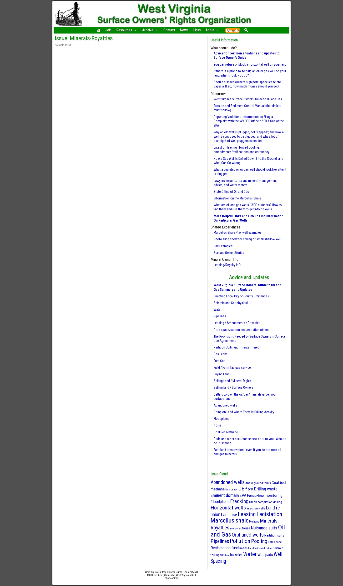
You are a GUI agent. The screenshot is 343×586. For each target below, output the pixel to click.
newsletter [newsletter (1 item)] (235, 528)
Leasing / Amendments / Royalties (237, 323)
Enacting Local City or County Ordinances (241, 296)
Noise (218, 425)
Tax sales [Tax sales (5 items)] (236, 555)
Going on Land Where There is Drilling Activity (244, 412)
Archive (150, 30)
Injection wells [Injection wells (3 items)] (256, 508)
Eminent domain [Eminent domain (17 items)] (225, 495)
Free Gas (219, 361)
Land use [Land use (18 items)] (229, 514)
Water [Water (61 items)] (250, 554)
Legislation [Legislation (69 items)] (269, 514)
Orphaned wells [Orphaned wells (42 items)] (248, 535)
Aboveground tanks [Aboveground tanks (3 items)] (258, 483)
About (213, 30)
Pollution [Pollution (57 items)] (240, 541)
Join (108, 30)
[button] (246, 30)
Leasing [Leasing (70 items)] (247, 514)
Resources (126, 30)
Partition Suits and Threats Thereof (237, 347)
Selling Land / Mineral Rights (233, 381)
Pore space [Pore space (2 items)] (275, 542)
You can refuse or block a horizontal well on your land (250, 64)
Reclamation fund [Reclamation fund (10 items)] (225, 547)
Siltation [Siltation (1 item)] (224, 555)
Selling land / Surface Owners (233, 387)
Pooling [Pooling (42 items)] (259, 541)
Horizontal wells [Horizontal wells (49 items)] (228, 507)
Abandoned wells (225, 405)
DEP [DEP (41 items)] (242, 489)
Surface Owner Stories (229, 253)
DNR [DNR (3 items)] (250, 489)
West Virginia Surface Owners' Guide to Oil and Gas (248, 99)
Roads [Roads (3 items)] (243, 548)
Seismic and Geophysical (231, 303)
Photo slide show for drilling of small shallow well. (248, 239)
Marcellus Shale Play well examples (238, 232)
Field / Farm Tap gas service (232, 367)
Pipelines (220, 316)
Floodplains (221, 419)
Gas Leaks (220, 354)
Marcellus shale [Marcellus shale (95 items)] (229, 520)
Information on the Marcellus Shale (237, 198)
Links (197, 30)
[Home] (98, 30)
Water (218, 309)
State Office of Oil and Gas (231, 192)
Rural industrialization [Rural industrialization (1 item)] (260, 548)
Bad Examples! (223, 246)
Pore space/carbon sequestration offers (241, 330)
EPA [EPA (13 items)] (243, 495)
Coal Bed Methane (226, 432)
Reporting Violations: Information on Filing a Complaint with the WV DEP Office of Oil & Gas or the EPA (249, 121)
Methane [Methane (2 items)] (254, 521)
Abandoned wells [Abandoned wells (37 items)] (228, 482)
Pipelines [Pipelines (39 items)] (220, 541)
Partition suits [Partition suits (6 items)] (274, 535)
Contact (169, 30)
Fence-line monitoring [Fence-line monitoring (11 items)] (264, 495)
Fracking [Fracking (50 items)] (239, 501)
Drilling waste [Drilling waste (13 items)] (265, 488)
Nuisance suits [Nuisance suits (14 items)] (264, 527)
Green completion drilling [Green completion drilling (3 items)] (265, 502)
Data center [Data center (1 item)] (231, 489)
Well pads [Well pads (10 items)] (265, 554)
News (184, 30)
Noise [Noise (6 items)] (246, 528)
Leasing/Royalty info (228, 265)
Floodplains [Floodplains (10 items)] (220, 501)
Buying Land (222, 374)
